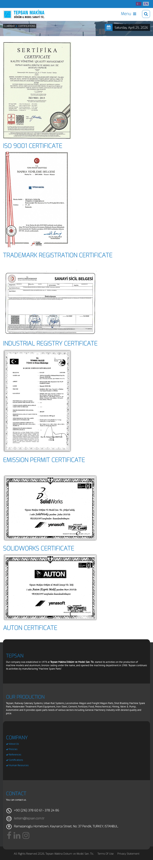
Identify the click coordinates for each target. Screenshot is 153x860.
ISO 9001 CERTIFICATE (32, 146)
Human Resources (18, 765)
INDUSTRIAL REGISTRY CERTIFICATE (50, 344)
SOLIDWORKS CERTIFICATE (38, 548)
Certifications (16, 760)
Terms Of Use (105, 853)
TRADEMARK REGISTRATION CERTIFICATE (57, 255)
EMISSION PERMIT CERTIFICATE (44, 460)
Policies (13, 749)
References (15, 754)
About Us (14, 743)
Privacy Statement (128, 853)
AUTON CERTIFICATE (30, 628)
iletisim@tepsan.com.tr (29, 818)
